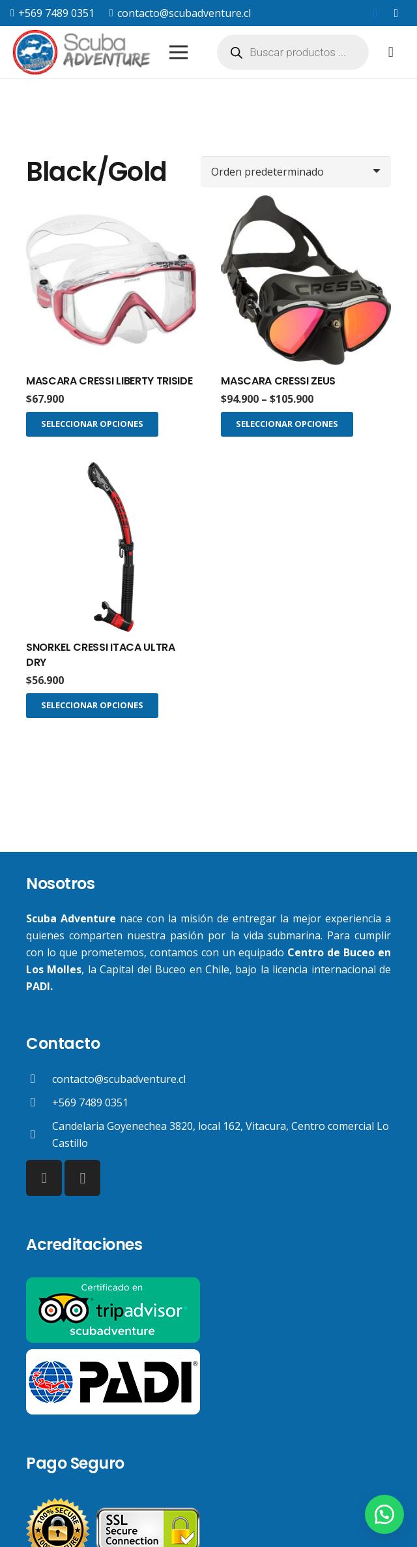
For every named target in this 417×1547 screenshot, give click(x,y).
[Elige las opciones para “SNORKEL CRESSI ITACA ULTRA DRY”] (92, 705)
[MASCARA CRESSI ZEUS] (306, 280)
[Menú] (178, 52)
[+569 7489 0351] (39, 1102)
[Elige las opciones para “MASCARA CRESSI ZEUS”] (287, 424)
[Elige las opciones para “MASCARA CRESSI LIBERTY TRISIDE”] (92, 424)
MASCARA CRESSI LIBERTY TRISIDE (109, 380)
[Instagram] (396, 13)
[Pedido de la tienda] (296, 171)
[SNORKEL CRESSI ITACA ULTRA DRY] (111, 547)
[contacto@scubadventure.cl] (39, 1078)
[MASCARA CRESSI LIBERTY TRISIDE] (111, 280)
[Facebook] (375, 13)
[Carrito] (391, 52)
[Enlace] (82, 52)
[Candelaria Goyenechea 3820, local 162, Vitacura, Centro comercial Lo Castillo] (39, 1134)
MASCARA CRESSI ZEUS (278, 380)
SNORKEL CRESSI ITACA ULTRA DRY (100, 654)
